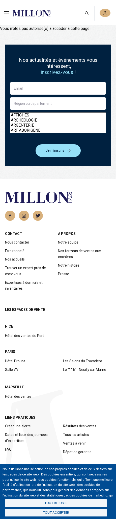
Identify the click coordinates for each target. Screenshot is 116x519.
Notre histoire (68, 265)
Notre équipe (68, 242)
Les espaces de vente (25, 310)
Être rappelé (14, 251)
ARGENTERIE (58, 125)
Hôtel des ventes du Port (24, 336)
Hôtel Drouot (15, 361)
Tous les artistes (76, 435)
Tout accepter (56, 512)
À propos (67, 234)
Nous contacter (17, 242)
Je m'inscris (58, 150)
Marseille (14, 387)
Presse (63, 274)
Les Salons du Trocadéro (82, 361)
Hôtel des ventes (18, 396)
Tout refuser (56, 503)
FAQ (8, 449)
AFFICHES (58, 115)
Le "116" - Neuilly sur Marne (84, 370)
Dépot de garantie (77, 452)
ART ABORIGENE (58, 130)
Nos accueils (15, 259)
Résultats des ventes (79, 426)
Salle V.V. (12, 370)
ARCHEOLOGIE (58, 120)
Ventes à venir (74, 443)
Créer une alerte (18, 426)
